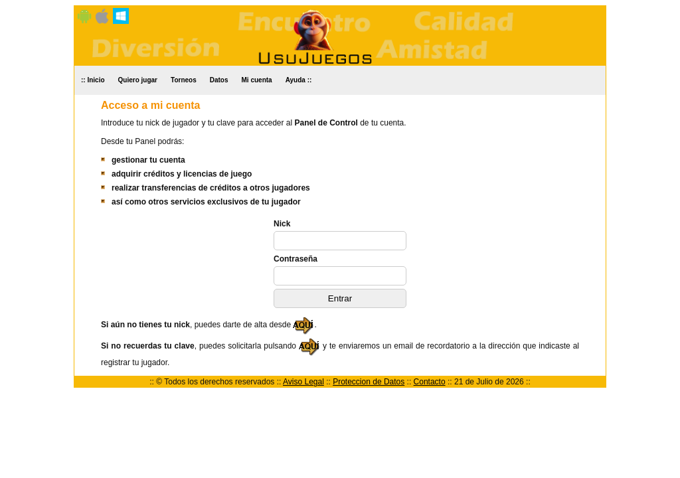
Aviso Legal (303, 381)
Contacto (430, 381)
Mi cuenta (257, 80)
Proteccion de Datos (368, 381)
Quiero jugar (137, 80)
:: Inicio (93, 80)
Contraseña (295, 259)
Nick (282, 223)
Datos (219, 80)
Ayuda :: (299, 80)
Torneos (184, 80)
